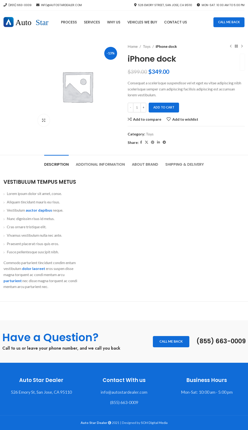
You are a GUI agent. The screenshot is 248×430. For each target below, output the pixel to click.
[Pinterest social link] (153, 142)
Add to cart (163, 107)
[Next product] (241, 46)
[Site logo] (29, 21)
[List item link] (41, 392)
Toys (147, 46)
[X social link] (147, 142)
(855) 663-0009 (221, 341)
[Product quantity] (136, 107)
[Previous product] (230, 46)
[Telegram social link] (164, 142)
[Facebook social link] (141, 142)
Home (133, 46)
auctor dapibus (39, 210)
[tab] (56, 162)
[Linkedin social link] (158, 142)
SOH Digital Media (154, 423)
